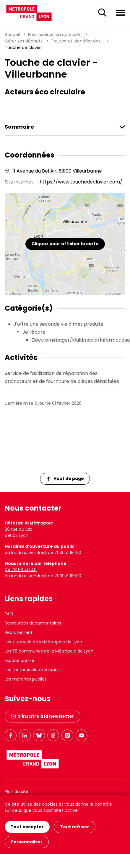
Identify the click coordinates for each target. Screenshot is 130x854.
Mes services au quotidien (55, 34)
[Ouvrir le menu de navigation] (120, 12)
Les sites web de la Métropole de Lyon (43, 642)
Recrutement (18, 632)
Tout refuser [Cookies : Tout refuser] (74, 827)
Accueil (12, 34)
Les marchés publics (26, 679)
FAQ (9, 614)
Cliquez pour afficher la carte (65, 244)
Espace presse (19, 660)
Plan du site (16, 791)
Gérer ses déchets (24, 41)
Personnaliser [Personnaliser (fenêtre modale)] (27, 842)
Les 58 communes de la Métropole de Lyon (49, 651)
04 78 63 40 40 (21, 570)
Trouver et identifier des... (77, 41)
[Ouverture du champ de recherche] (102, 13)
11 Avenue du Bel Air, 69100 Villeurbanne (57, 171)
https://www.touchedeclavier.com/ (81, 181)
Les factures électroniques (32, 670)
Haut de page (65, 478)
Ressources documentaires (33, 623)
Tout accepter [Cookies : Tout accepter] (27, 827)
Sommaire (19, 126)
